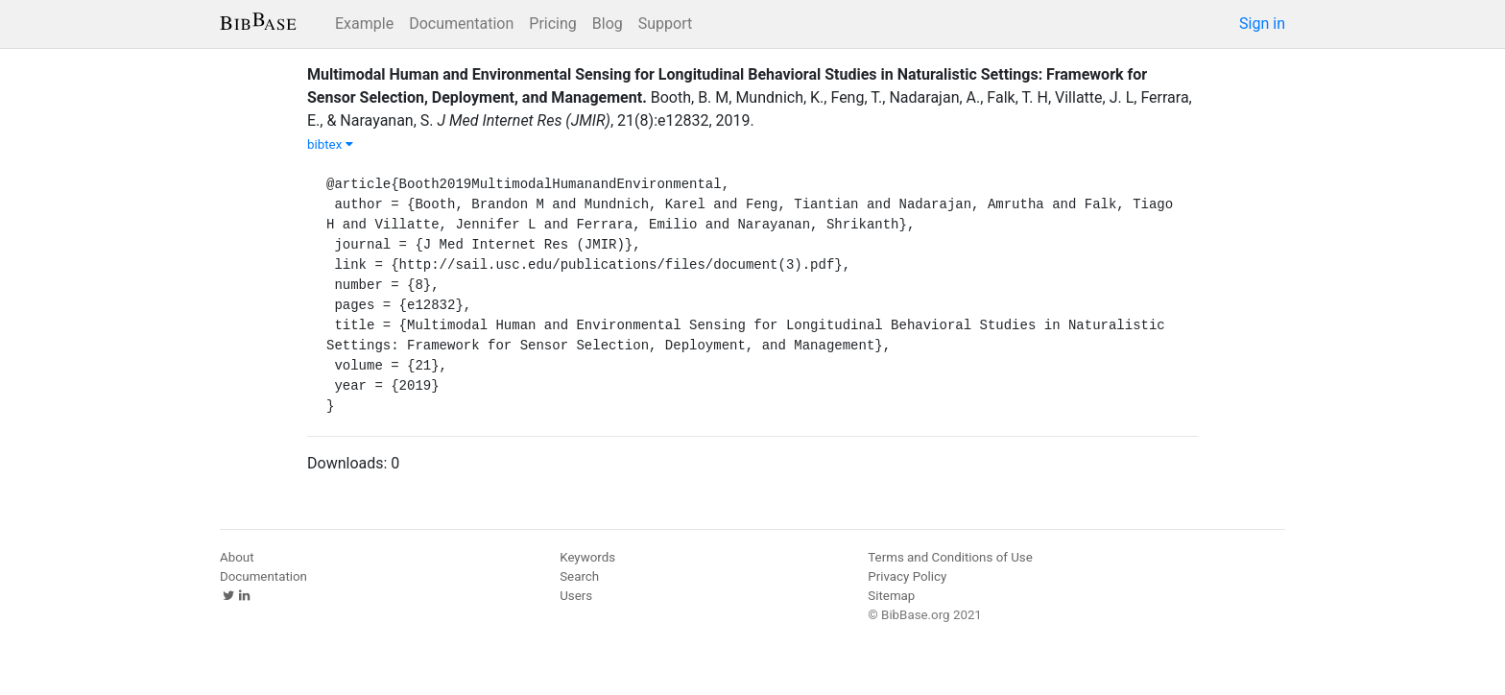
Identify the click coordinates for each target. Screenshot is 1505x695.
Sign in (1262, 23)
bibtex (330, 144)
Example (364, 23)
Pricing (553, 23)
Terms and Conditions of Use (950, 557)
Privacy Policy (907, 576)
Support (665, 23)
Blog (607, 23)
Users (576, 595)
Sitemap (891, 595)
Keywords (587, 557)
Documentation (461, 23)
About (237, 557)
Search (579, 576)
